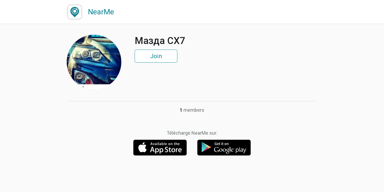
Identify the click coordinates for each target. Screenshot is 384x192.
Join (156, 56)
